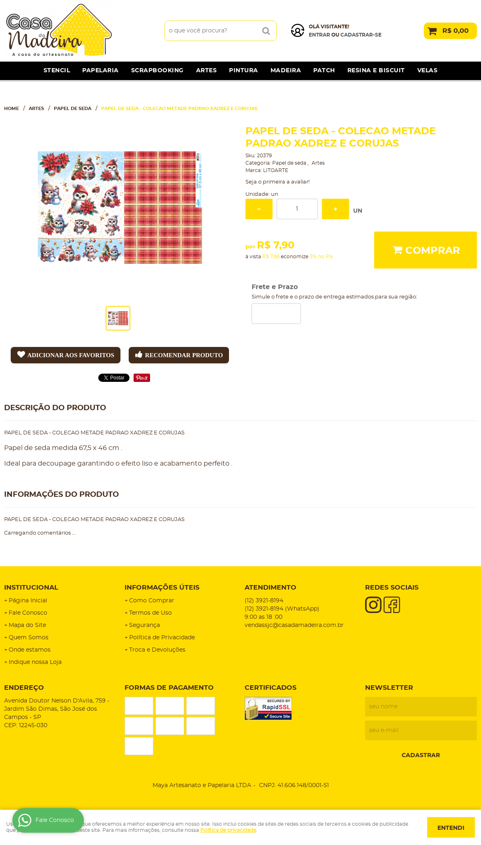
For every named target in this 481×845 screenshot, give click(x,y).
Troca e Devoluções (157, 650)
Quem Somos (29, 638)
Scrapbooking (157, 70)
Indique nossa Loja (35, 662)
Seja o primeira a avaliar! (277, 182)
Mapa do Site (27, 625)
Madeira (286, 70)
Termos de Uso (150, 613)
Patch (324, 70)
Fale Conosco (28, 613)
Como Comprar (151, 601)
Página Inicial (28, 601)
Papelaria (100, 70)
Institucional (31, 587)
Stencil (57, 70)
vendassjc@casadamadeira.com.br (294, 625)
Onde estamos (30, 650)
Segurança (144, 625)
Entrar (319, 34)
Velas (427, 70)
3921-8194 (264, 601)
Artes (206, 70)
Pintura (243, 70)
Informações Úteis (162, 587)
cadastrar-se (361, 34)
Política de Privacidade (162, 638)
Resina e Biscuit (376, 70)
